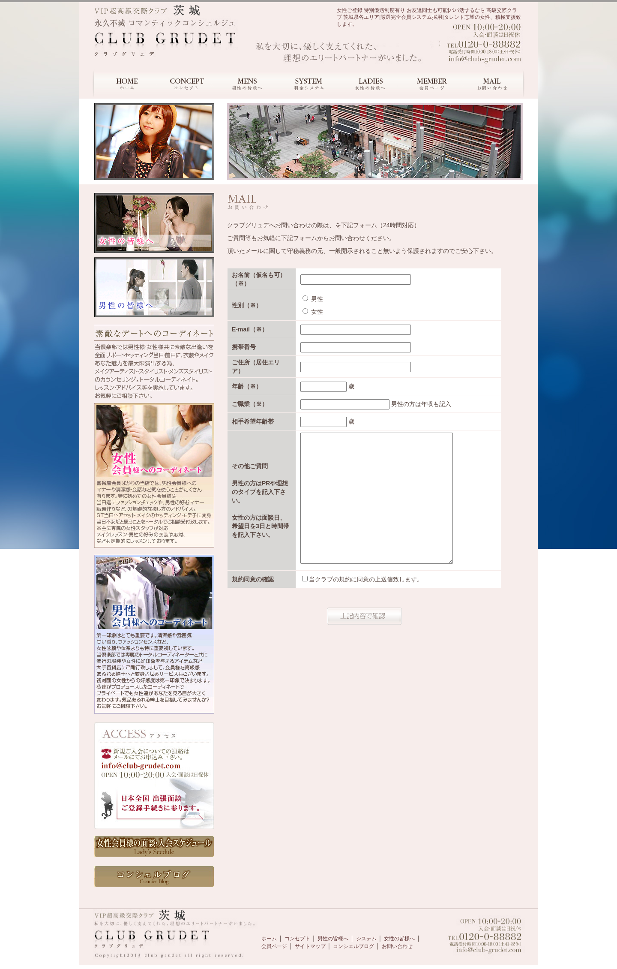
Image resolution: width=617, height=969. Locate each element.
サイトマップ (310, 946)
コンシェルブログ (353, 946)
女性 (313, 311)
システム (366, 939)
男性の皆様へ (332, 939)
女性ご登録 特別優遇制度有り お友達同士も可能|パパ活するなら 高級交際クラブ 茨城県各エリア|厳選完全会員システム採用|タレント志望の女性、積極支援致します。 (429, 17)
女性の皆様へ (399, 939)
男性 (313, 298)
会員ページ (274, 946)
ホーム (269, 939)
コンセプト (297, 939)
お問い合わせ (397, 946)
